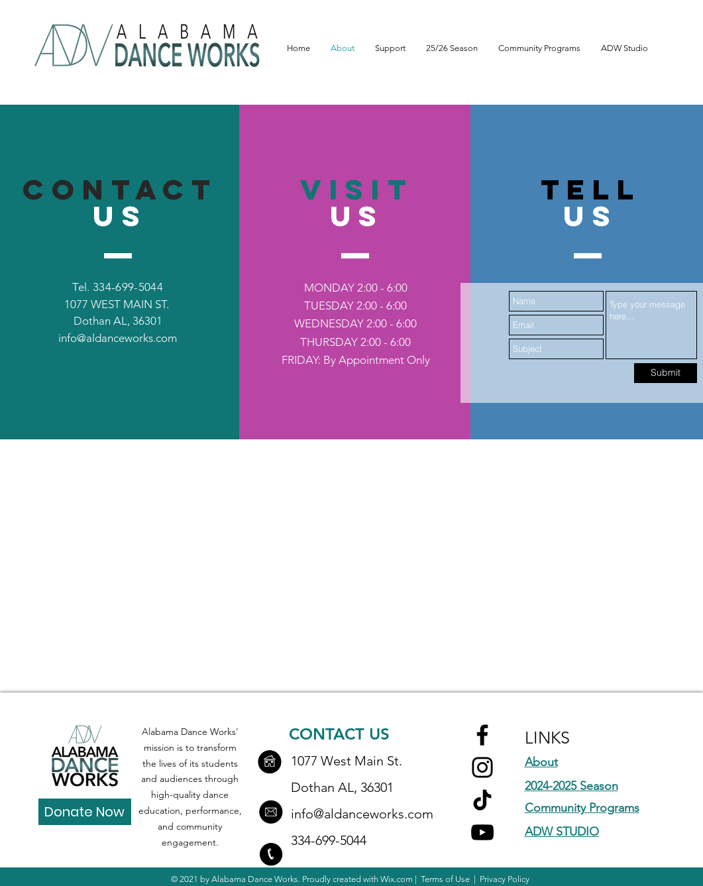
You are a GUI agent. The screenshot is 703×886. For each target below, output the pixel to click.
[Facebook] (482, 735)
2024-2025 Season (571, 786)
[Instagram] (482, 767)
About (541, 762)
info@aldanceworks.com (117, 338)
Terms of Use (445, 879)
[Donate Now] (84, 812)
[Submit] (665, 373)
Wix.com (396, 879)
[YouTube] (482, 832)
